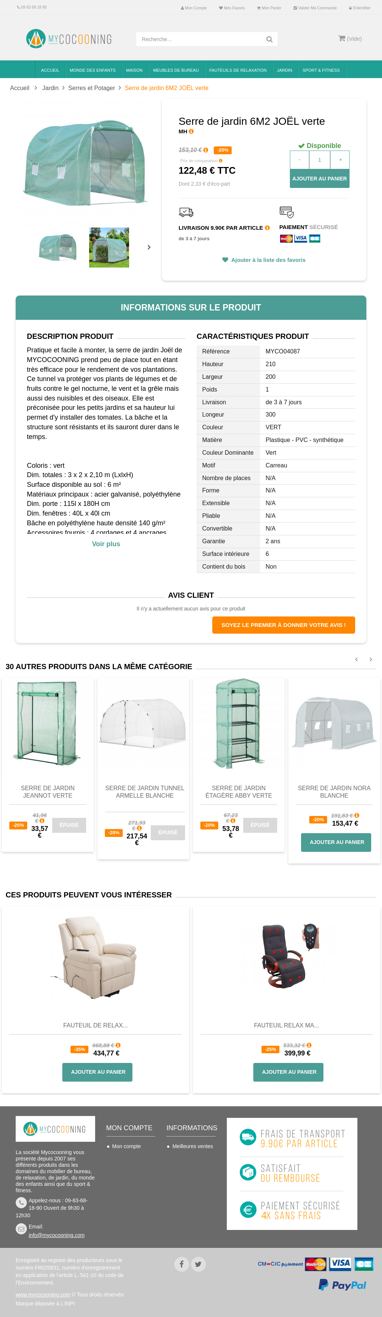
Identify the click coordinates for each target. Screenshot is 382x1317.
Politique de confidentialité (188, 1227)
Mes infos (123, 1191)
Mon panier (269, 8)
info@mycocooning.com (57, 1235)
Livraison (182, 1169)
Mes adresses (128, 1180)
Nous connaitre (189, 1200)
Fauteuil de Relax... (95, 1025)
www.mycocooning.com (43, 1295)
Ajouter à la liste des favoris (268, 260)
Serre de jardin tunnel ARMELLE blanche (144, 792)
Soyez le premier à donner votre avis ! (284, 625)
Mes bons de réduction (127, 1207)
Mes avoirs (125, 1169)
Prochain (151, 252)
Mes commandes (132, 1157)
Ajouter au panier (319, 179)
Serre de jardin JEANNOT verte (48, 792)
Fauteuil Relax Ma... (286, 1025)
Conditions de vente (188, 1184)
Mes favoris (232, 8)
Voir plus (106, 544)
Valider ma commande (315, 8)
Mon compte (194, 8)
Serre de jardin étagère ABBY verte (239, 792)
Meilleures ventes (192, 1146)
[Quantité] (319, 160)
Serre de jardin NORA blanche (334, 792)
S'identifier (359, 8)
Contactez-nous (190, 1157)
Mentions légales (192, 1212)
